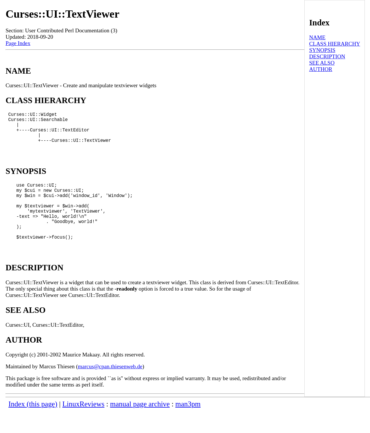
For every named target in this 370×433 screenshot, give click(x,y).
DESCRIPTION (327, 56)
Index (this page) (32, 426)
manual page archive (140, 426)
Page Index (17, 43)
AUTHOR (320, 69)
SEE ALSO (321, 63)
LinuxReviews (83, 426)
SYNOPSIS (322, 50)
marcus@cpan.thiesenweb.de (110, 388)
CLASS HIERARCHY (334, 44)
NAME (317, 37)
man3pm (188, 426)
